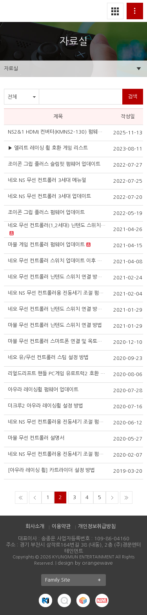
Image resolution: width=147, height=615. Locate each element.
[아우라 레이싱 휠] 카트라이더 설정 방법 (51, 470)
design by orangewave (85, 562)
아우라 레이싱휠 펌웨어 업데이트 (43, 389)
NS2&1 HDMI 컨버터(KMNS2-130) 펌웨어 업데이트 (57, 131)
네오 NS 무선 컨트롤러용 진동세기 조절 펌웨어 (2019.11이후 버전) (57, 454)
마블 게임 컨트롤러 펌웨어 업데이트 (46, 244)
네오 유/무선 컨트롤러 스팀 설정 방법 (48, 357)
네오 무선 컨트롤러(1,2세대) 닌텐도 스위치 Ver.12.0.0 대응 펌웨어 (57, 225)
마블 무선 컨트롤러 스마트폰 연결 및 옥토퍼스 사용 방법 (57, 341)
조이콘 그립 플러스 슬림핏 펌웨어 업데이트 (54, 164)
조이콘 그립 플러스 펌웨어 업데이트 (46, 212)
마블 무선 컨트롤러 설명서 (36, 438)
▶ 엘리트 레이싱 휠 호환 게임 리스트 (48, 148)
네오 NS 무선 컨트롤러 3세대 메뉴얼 (47, 180)
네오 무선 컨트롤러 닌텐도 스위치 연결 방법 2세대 (57, 309)
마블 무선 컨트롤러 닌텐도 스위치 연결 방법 (55, 325)
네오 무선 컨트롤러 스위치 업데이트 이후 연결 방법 (57, 260)
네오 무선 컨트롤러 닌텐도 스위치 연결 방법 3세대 (57, 276)
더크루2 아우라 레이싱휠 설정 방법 (45, 405)
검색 (132, 96)
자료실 (11, 68)
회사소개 (34, 526)
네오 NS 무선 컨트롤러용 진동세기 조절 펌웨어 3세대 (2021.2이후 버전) (57, 293)
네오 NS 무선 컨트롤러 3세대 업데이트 (49, 196)
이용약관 (61, 526)
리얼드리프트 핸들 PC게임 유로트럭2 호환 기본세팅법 (57, 373)
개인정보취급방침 (97, 526)
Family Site (75, 580)
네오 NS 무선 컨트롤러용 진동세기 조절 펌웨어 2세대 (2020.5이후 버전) (57, 421)
